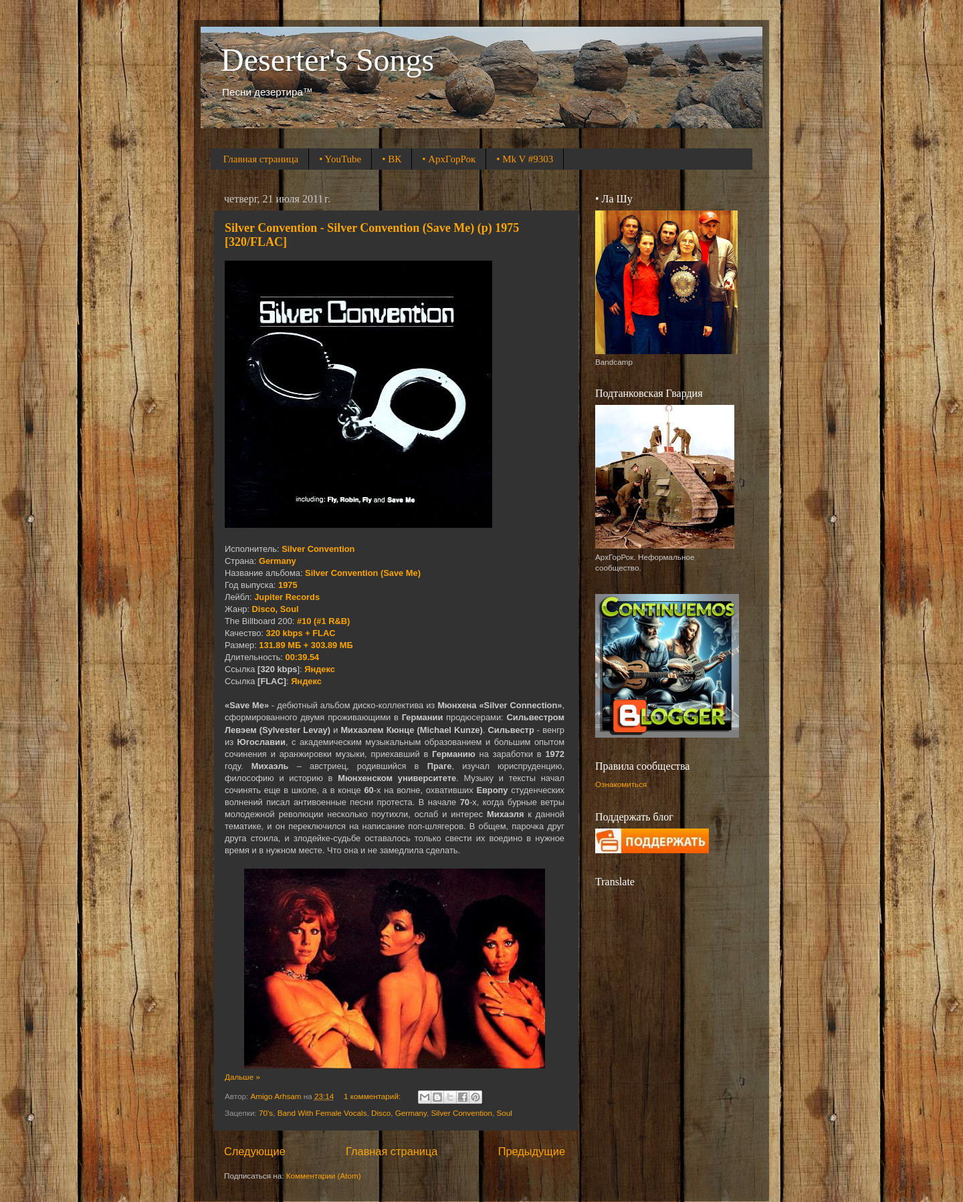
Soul (504, 1112)
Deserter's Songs (327, 60)
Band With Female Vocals (322, 1112)
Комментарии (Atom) (323, 1175)
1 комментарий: (373, 1096)
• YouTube (340, 159)
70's (266, 1112)
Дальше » (242, 1076)
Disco (381, 1112)
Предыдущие (531, 1151)
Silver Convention (461, 1112)
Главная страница (260, 159)
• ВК (391, 159)
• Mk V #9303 (524, 159)
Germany (411, 1112)
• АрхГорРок (448, 159)
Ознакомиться (621, 784)
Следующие (255, 1151)
